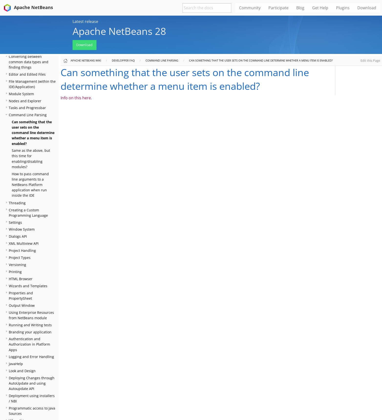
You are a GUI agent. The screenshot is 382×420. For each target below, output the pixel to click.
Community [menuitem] (250, 7)
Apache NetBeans (27, 7)
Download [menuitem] (366, 7)
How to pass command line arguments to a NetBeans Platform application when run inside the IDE (30, 185)
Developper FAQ (123, 60)
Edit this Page (370, 60)
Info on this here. (76, 98)
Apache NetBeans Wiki (86, 60)
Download (84, 44)
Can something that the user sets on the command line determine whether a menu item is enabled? (33, 133)
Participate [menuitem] (278, 7)
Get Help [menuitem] (320, 7)
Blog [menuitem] (300, 7)
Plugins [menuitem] (343, 7)
